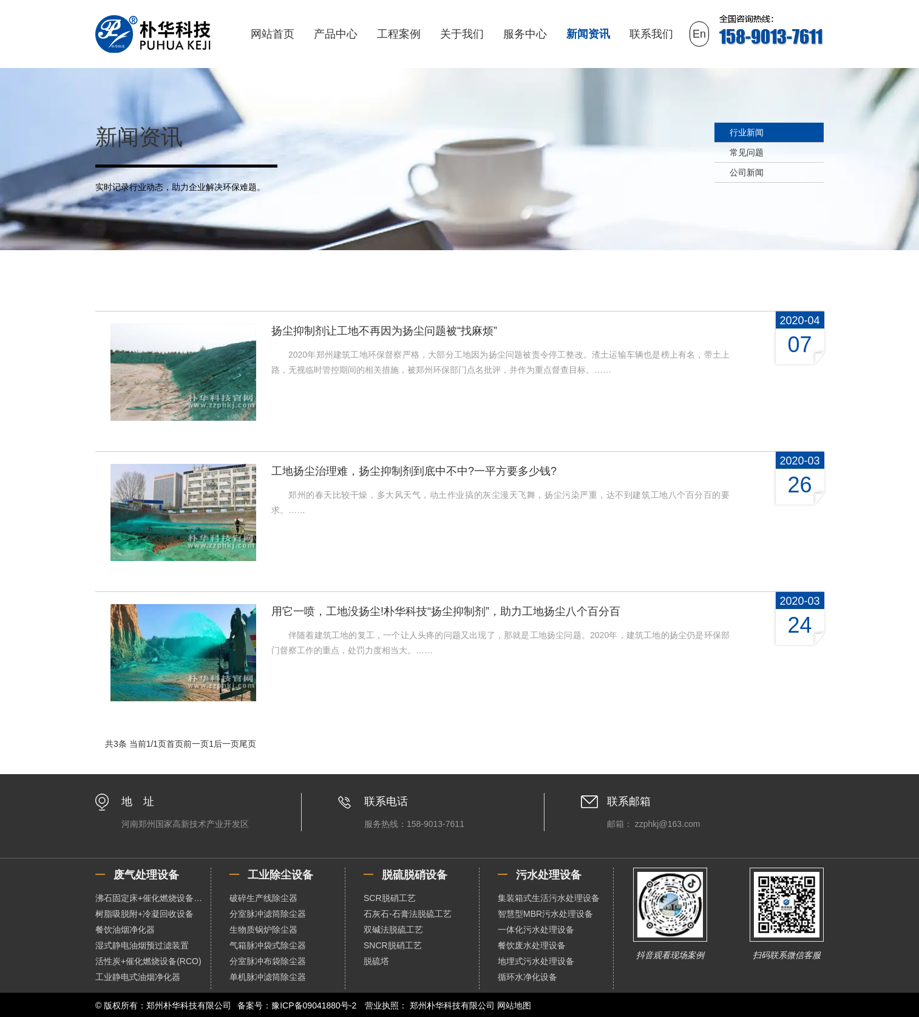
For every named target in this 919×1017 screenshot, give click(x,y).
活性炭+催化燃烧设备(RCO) (148, 961)
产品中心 (336, 34)
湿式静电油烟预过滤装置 (142, 945)
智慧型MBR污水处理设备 (545, 914)
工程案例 (399, 34)
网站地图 (514, 1005)
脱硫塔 (376, 961)
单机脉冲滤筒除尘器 (267, 977)
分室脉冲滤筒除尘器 (267, 914)
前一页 (196, 744)
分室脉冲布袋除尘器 (267, 961)
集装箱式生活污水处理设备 (549, 898)
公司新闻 (747, 172)
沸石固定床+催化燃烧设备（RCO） (153, 898)
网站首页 (272, 34)
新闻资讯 (588, 34)
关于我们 (462, 34)
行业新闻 (747, 132)
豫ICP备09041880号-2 (313, 1005)
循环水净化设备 (527, 977)
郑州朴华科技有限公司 (452, 1005)
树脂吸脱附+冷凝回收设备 (144, 914)
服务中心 (525, 34)
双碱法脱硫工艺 (393, 929)
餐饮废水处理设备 (532, 945)
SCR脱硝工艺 (390, 898)
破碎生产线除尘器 (263, 898)
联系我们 (651, 34)
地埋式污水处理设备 (536, 961)
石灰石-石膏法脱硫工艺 (408, 914)
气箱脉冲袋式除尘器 (267, 945)
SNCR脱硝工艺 (393, 945)
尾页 (247, 744)
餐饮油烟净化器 (125, 929)
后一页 (226, 744)
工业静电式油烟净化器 (137, 977)
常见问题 (747, 152)
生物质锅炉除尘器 (263, 929)
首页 (174, 744)
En (699, 34)
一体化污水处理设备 (536, 929)
